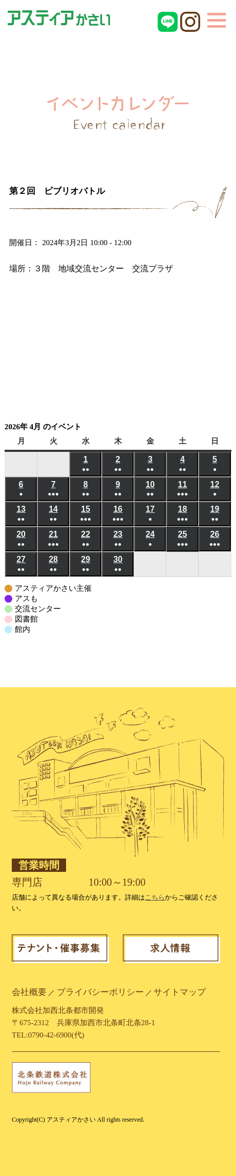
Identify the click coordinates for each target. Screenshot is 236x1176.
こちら (155, 897)
